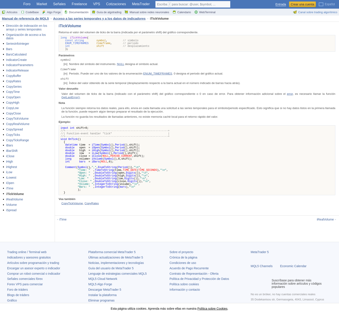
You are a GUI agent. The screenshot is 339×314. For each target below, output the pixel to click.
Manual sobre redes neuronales (147, 12)
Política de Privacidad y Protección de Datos (199, 279)
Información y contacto (185, 289)
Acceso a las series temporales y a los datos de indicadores (99, 18)
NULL (120, 64)
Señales (59, 4)
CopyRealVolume (17, 124)
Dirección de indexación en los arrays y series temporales (26, 27)
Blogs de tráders (18, 295)
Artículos (10, 12)
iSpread (11, 210)
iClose (10, 156)
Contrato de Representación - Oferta (194, 273)
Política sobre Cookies (212, 308)
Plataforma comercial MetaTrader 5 (112, 252)
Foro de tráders (17, 289)
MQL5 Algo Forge (100, 284)
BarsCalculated (16, 54)
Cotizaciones (116, 4)
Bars (9, 49)
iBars (9, 145)
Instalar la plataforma (102, 295)
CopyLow (12, 108)
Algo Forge (51, 12)
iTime (9, 188)
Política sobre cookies (184, 284)
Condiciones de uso (183, 263)
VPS (96, 4)
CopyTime (13, 92)
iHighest (11, 167)
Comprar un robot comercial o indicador (33, 273)
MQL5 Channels (262, 266)
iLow (9, 172)
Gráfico (12, 300)
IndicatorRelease (17, 70)
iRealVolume (14, 199)
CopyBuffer (13, 76)
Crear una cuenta (302, 4)
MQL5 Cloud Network (102, 279)
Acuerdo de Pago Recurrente (189, 268)
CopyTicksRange (17, 140)
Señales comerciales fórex (25, 279)
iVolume (11, 204)
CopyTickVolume (17, 118)
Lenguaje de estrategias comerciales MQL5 (117, 273)
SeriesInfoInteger (17, 43)
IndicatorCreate (16, 60)
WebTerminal (205, 12)
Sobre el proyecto (181, 252)
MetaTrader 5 (260, 252)
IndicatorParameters (19, 65)
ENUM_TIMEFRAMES (157, 73)
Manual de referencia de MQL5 (25, 18)
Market (42, 4)
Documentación (76, 12)
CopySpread (14, 129)
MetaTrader (141, 4)
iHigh (9, 161)
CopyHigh (12, 102)
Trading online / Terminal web (26, 252)
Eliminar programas (101, 300)
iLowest (11, 177)
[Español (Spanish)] (327, 3)
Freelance (79, 4)
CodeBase (30, 12)
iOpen (10, 183)
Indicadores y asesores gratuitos (29, 257)
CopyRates (13, 81)
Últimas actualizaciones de (115, 257)
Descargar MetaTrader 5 (104, 289)
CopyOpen (13, 97)
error (290, 93)
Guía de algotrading (106, 12)
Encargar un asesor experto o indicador (33, 268)
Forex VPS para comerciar (25, 284)
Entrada (280, 4)
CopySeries (14, 86)
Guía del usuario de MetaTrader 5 (111, 268)
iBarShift (12, 150)
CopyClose (13, 113)
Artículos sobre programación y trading (33, 263)
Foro (26, 4)
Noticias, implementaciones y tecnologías (116, 263)
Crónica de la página (183, 257)
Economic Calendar (293, 266)
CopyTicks (13, 134)
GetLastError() (70, 97)
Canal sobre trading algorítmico (315, 12)
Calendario (182, 12)
